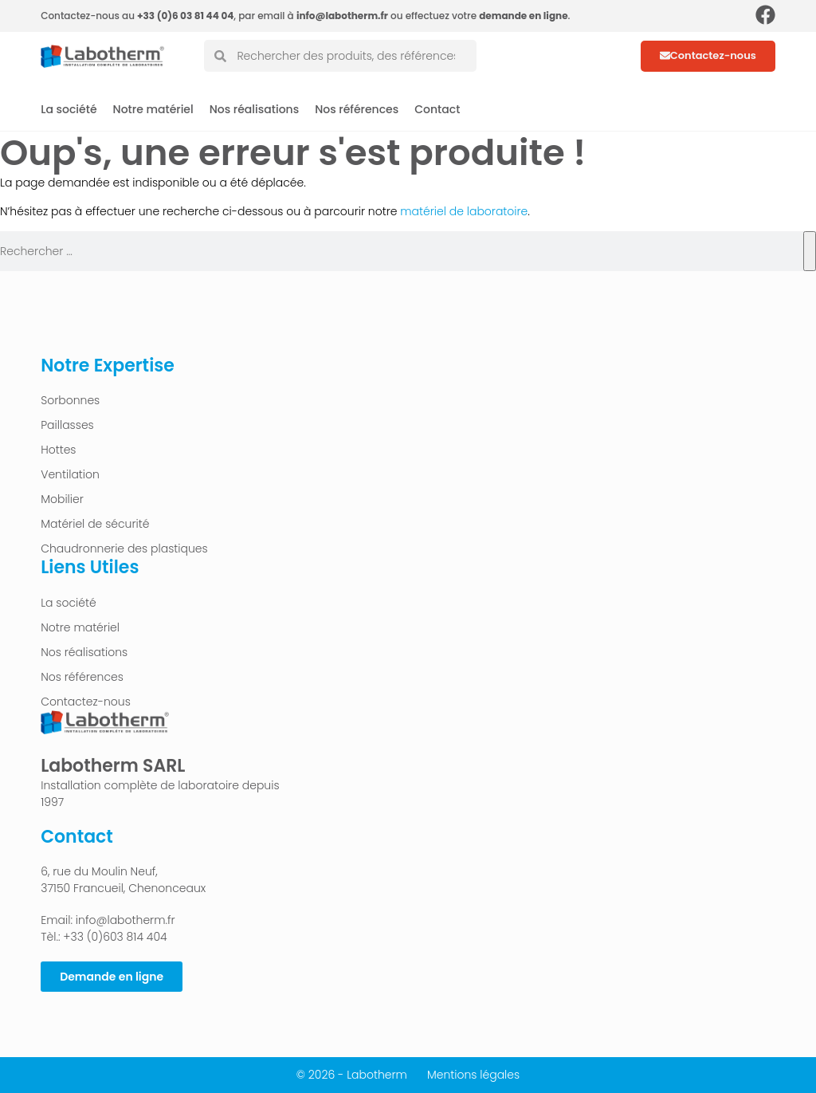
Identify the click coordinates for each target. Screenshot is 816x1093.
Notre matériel (153, 109)
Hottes (58, 450)
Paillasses (67, 425)
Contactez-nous (86, 702)
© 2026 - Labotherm (351, 1075)
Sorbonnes (70, 400)
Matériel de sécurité (95, 524)
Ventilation (70, 474)
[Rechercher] (809, 251)
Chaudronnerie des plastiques (124, 548)
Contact (437, 109)
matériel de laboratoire (462, 211)
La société (68, 109)
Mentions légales (473, 1075)
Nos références (356, 109)
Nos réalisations (254, 109)
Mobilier (62, 499)
